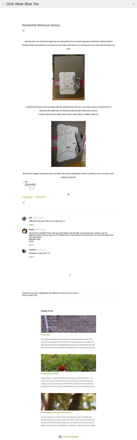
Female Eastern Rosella (49, 374)
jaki (30, 218)
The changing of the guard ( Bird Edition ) (56, 412)
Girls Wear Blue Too (22, 4)
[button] (23, 30)
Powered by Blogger (68, 437)
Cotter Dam (45, 335)
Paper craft (40, 197)
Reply (31, 225)
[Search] (42, 4)
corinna (32, 250)
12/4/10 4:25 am (41, 250)
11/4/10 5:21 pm (38, 218)
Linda (31, 230)
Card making (28, 197)
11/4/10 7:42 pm (40, 230)
